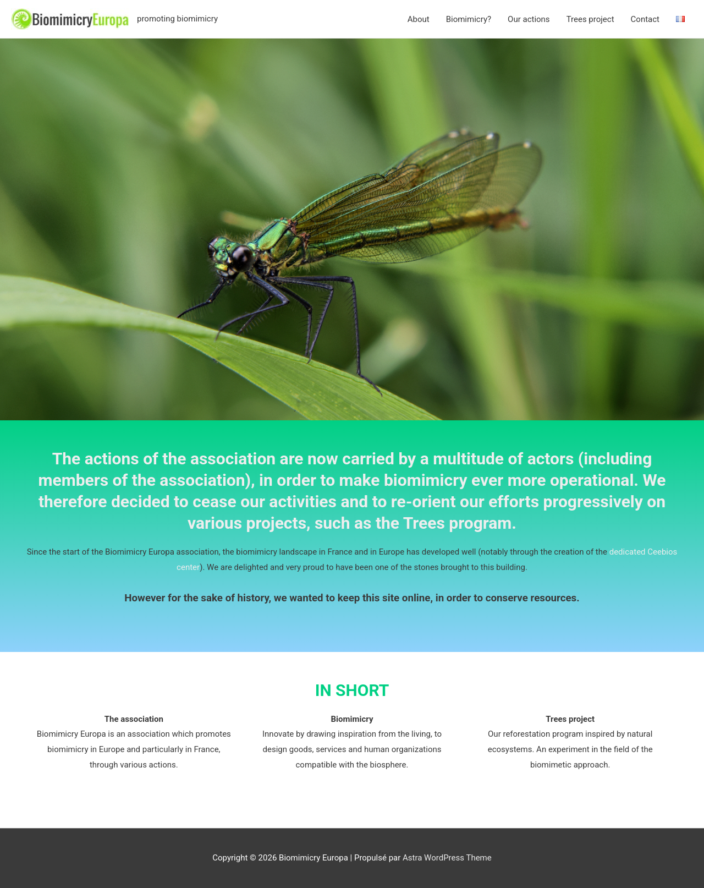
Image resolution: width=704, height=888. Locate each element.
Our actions (529, 19)
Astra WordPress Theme (447, 858)
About (419, 19)
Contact (645, 19)
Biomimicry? (468, 19)
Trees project (590, 19)
